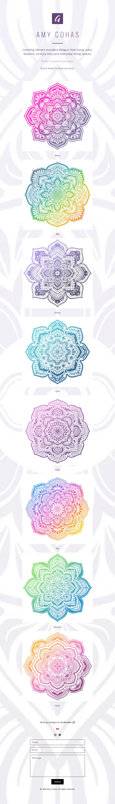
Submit (57, 781)
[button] (57, 729)
